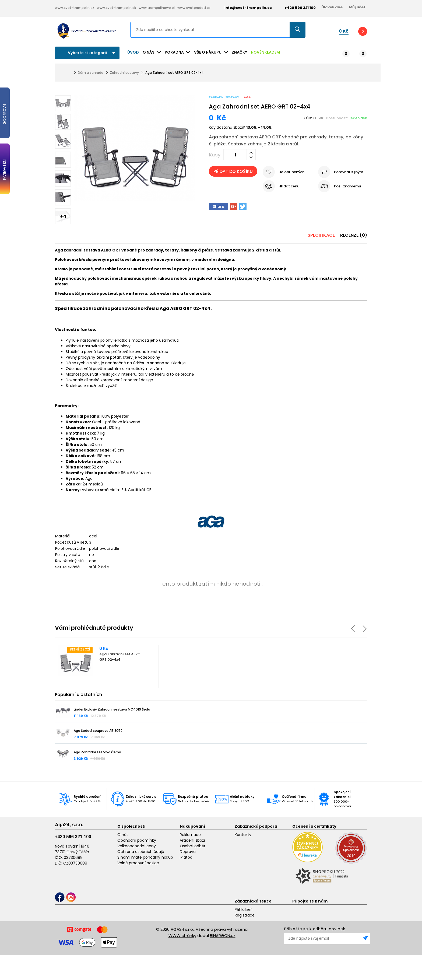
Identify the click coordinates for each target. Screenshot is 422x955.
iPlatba (186, 857)
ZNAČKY (239, 52)
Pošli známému (347, 186)
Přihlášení (243, 909)
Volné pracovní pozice (138, 863)
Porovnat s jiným (348, 171)
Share (218, 206)
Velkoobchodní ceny (136, 846)
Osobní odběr (192, 846)
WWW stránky (182, 935)
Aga (247, 97)
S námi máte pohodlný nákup (145, 857)
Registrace (245, 915)
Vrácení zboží (192, 840)
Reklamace (190, 834)
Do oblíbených (291, 171)
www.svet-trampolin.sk (116, 7)
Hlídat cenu (289, 186)
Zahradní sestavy (124, 72)
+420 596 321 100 (73, 836)
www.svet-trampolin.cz (74, 7)
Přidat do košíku (233, 171)
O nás (122, 834)
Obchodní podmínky (136, 840)
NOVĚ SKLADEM (265, 52)
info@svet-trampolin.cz (244, 8)
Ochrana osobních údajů (140, 851)
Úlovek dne (332, 7)
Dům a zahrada (90, 72)
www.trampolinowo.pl (157, 7)
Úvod (133, 52)
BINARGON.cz (222, 935)
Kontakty (243, 834)
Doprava (188, 851)
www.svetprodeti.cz (193, 7)
